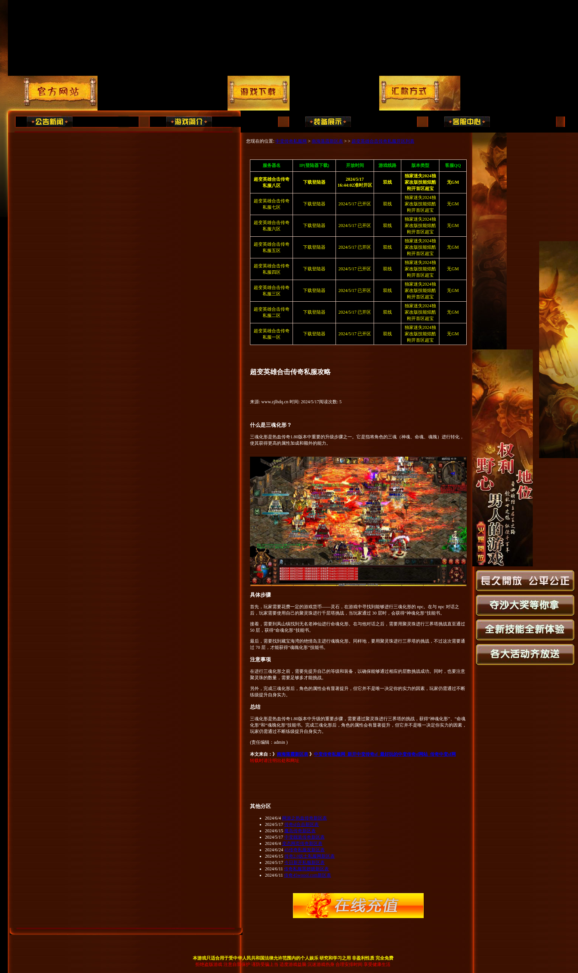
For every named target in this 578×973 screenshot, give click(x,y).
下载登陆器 (314, 203)
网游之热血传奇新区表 (304, 818)
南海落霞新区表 (327, 141)
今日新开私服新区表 (304, 862)
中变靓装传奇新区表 (304, 837)
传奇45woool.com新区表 (307, 875)
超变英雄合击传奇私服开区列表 (383, 141)
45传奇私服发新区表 (304, 849)
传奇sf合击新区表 (301, 824)
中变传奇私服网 (291, 141)
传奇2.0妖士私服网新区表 (309, 856)
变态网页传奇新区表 (302, 843)
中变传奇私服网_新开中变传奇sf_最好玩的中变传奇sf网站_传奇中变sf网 (385, 754)
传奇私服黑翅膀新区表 (306, 868)
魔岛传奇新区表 (300, 830)
